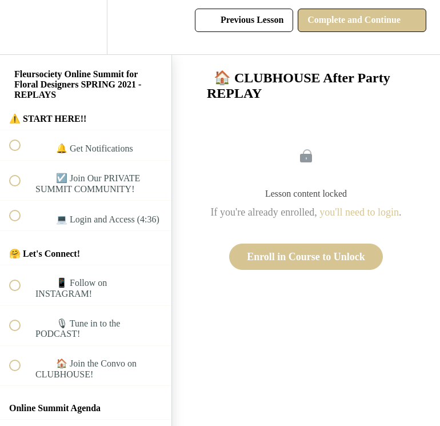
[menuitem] (86, 27)
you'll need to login (359, 212)
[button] (21, 27)
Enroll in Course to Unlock (306, 256)
